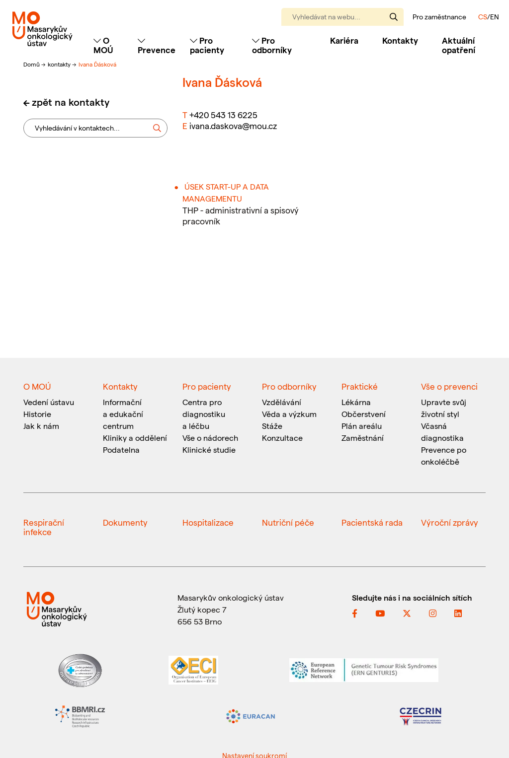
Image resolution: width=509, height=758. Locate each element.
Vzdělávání (281, 402)
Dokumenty (125, 522)
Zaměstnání (362, 437)
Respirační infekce (43, 527)
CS (482, 16)
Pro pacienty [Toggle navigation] (207, 45)
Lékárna (356, 402)
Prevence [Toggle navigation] (156, 45)
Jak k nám (41, 425)
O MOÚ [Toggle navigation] (103, 45)
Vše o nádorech (210, 437)
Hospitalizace (208, 522)
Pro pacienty (206, 386)
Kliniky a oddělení (135, 437)
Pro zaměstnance (439, 17)
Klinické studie (209, 449)
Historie (37, 413)
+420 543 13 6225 (223, 115)
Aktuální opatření (458, 45)
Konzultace (282, 437)
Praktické (359, 386)
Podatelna (121, 449)
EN (494, 16)
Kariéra (344, 40)
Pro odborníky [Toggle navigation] (272, 45)
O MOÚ (37, 386)
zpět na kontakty (70, 102)
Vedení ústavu (48, 402)
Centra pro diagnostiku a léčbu (203, 413)
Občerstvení (363, 413)
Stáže (272, 425)
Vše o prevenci (449, 386)
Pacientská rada (372, 522)
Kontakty (400, 40)
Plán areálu (361, 425)
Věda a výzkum (289, 413)
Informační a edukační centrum (123, 413)
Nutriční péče (288, 522)
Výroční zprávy (449, 522)
